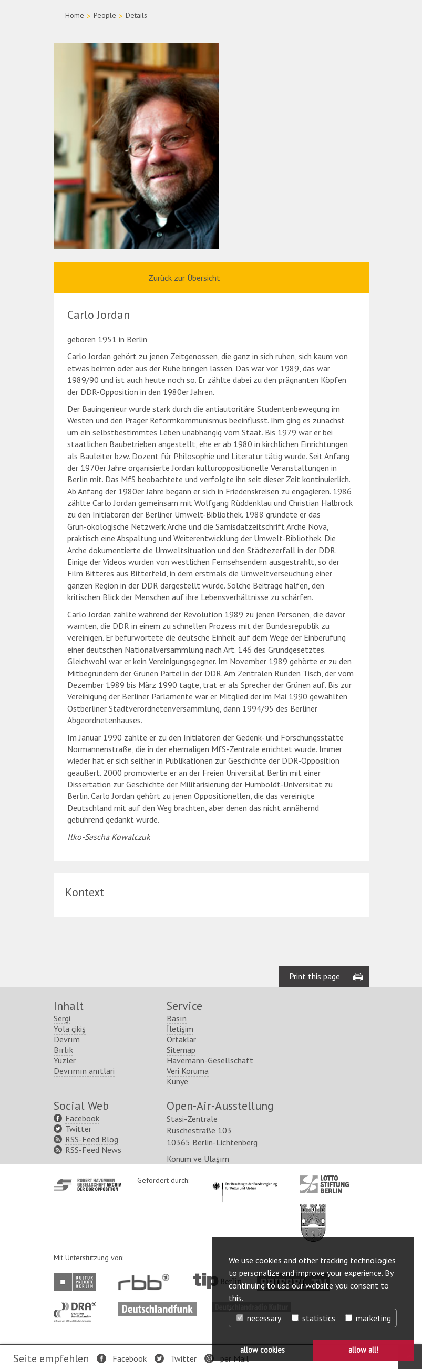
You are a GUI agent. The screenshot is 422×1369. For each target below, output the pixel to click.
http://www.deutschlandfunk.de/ (157, 1307)
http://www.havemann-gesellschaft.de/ (87, 1184)
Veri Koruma (188, 1071)
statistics (313, 1318)
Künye (177, 1081)
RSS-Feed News (93, 1149)
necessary (258, 1318)
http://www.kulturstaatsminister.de (244, 1180)
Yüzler (65, 1060)
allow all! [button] (363, 1350)
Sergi (62, 1018)
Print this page (314, 976)
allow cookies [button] (262, 1350)
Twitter (183, 1358)
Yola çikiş (70, 1028)
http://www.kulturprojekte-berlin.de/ (77, 1282)
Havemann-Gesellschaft (210, 1060)
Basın (177, 1018)
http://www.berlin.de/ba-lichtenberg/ (313, 1214)
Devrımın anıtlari (84, 1071)
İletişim (180, 1028)
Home (74, 15)
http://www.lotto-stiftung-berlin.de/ (324, 1184)
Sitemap (181, 1050)
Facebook (129, 1358)
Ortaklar (181, 1039)
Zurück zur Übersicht (184, 277)
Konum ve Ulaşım (198, 1158)
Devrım (67, 1039)
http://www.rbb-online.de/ (146, 1282)
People (105, 15)
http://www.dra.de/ (78, 1307)
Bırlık (63, 1050)
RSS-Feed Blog (91, 1139)
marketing (368, 1318)
